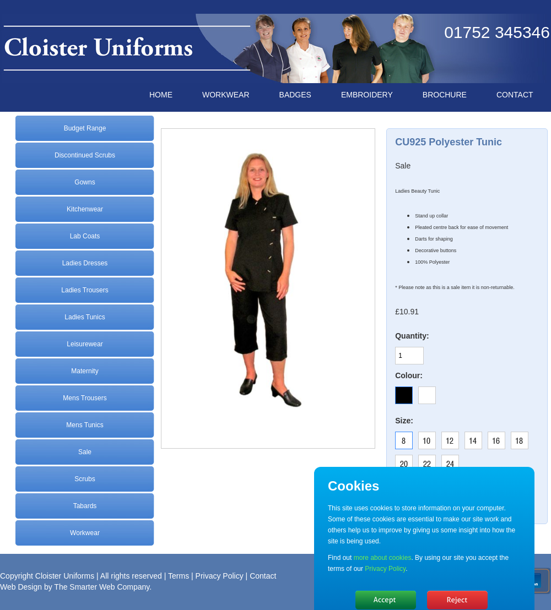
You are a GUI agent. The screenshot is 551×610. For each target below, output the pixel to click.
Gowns (84, 182)
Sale (84, 452)
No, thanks (457, 600)
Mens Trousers (84, 398)
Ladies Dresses (85, 263)
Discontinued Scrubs (85, 155)
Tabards (85, 506)
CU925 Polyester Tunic (448, 142)
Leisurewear (84, 344)
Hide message (385, 600)
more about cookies (383, 558)
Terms (178, 575)
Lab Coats (85, 236)
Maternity (84, 371)
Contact (263, 575)
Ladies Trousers (84, 290)
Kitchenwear (85, 209)
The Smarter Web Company (101, 586)
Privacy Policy (220, 575)
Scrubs (84, 479)
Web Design (21, 586)
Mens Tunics (84, 425)
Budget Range (85, 128)
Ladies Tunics (84, 317)
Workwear (85, 533)
